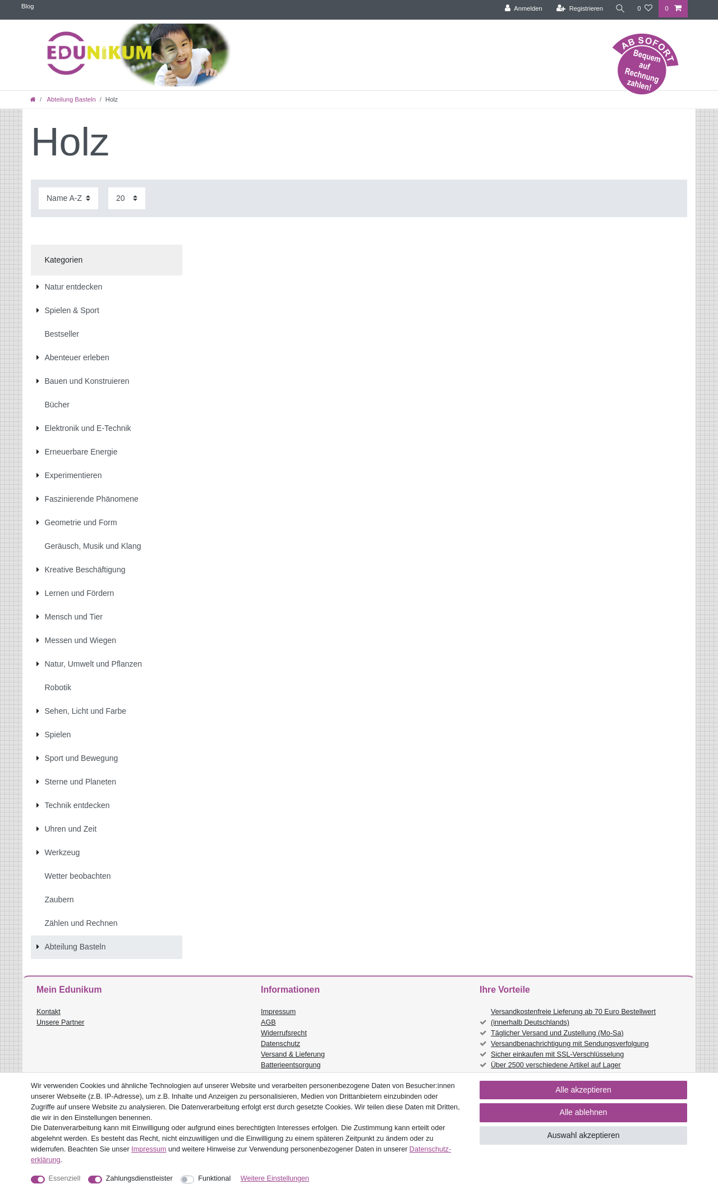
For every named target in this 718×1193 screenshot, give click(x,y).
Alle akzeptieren (583, 1089)
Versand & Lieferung (293, 1054)
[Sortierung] (68, 198)
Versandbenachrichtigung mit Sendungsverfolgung (569, 1044)
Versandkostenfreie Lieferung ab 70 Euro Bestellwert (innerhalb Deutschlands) (573, 1017)
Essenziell (65, 1178)
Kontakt (48, 1012)
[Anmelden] (523, 8)
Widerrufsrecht (284, 1033)
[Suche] (620, 8)
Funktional (214, 1178)
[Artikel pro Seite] (126, 198)
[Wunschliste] (645, 8)
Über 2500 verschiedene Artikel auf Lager (556, 1065)
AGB (268, 1022)
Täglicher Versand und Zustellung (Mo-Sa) (557, 1033)
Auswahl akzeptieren (583, 1135)
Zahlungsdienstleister (139, 1178)
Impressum (278, 1012)
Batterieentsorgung (290, 1065)
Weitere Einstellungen (275, 1178)
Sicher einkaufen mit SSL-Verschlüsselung (557, 1054)
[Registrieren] (579, 8)
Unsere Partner (60, 1022)
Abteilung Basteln (70, 99)
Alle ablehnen (583, 1112)
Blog (27, 6)
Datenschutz (280, 1044)
